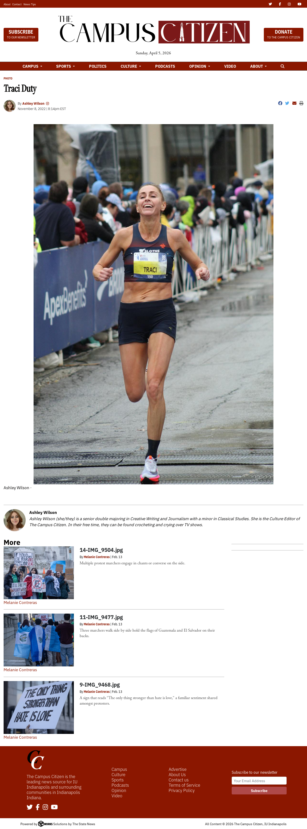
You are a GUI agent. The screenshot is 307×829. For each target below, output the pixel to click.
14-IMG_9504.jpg (101, 549)
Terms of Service (184, 785)
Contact (17, 4)
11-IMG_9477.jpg (101, 617)
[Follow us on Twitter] (30, 807)
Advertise (178, 769)
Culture (118, 774)
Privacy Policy (182, 790)
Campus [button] (31, 66)
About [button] (257, 66)
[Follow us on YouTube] (54, 807)
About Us (177, 774)
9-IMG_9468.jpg (100, 684)
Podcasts (165, 66)
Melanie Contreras (20, 602)
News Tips (30, 4)
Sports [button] (64, 66)
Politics (97, 66)
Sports (118, 779)
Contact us (179, 779)
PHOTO (8, 78)
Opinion (119, 790)
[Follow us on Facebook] (38, 807)
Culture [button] (129, 66)
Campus (119, 769)
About (7, 4)
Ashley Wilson (33, 103)
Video (230, 66)
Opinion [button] (198, 66)
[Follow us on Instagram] (45, 807)
